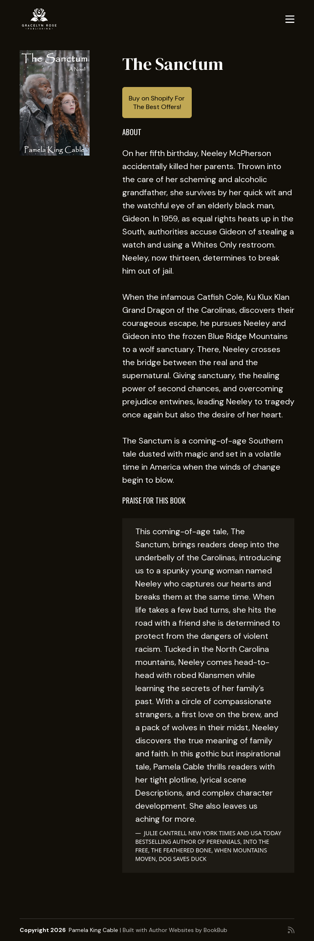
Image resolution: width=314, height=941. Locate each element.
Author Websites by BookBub (188, 930)
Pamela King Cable (93, 930)
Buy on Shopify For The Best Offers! (157, 102)
